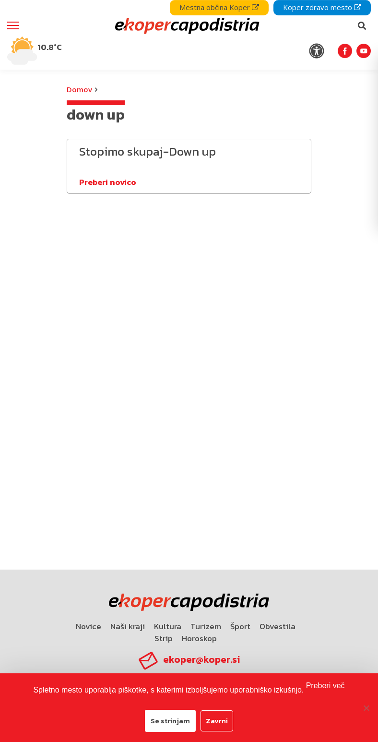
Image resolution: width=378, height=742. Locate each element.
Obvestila (277, 626)
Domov (79, 89)
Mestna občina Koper (219, 7)
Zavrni (217, 720)
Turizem (205, 626)
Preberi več (325, 685)
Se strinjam (170, 720)
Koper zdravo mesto (322, 7)
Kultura (167, 626)
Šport (240, 626)
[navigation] (189, 35)
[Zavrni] (366, 708)
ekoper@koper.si (201, 659)
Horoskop (199, 638)
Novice (88, 626)
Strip (163, 638)
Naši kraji (127, 626)
